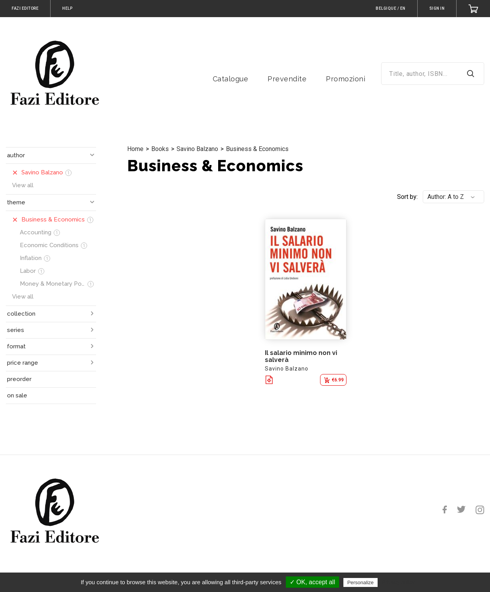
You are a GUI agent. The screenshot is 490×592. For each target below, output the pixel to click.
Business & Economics (257, 149)
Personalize (360, 582)
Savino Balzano (197, 149)
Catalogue (230, 79)
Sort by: (407, 196)
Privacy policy (398, 582)
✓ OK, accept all (312, 582)
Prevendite (287, 79)
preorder (19, 379)
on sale (17, 395)
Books (160, 149)
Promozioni (345, 79)
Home (135, 149)
